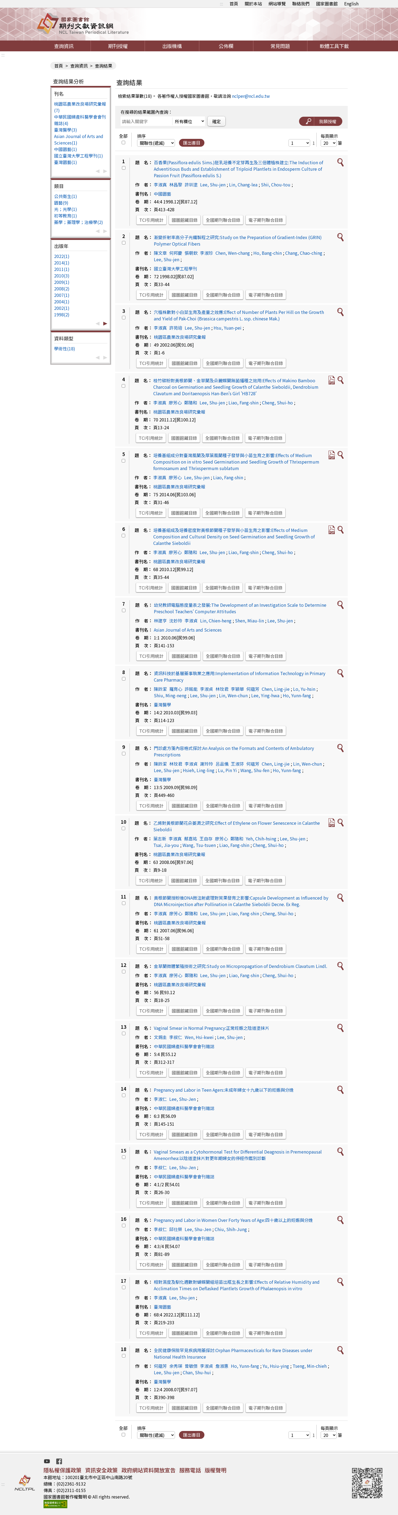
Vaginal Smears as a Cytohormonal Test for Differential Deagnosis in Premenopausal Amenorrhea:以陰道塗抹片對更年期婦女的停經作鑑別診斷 (238, 1154)
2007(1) (61, 295)
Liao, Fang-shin (243, 402)
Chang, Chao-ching (303, 253)
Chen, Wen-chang (232, 253)
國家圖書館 (327, 3)
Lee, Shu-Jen (182, 1099)
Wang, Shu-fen (254, 770)
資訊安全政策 (101, 1470)
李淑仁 (160, 1099)
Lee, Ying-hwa (265, 695)
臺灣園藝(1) (65, 162)
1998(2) (61, 314)
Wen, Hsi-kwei (199, 1037)
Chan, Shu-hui (197, 1372)
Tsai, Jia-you (166, 845)
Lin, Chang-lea (243, 184)
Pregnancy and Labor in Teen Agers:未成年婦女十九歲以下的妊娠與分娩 (224, 1090)
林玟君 (221, 689)
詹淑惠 (221, 1366)
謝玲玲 (206, 763)
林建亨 (160, 620)
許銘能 (191, 689)
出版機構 (172, 45)
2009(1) (61, 282)
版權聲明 (215, 1470)
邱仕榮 (175, 1229)
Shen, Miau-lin (249, 620)
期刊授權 (118, 45)
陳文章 (160, 253)
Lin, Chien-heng (215, 620)
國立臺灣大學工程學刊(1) (78, 155)
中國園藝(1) (65, 149)
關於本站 (253, 3)
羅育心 (175, 689)
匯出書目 (191, 142)
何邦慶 (175, 253)
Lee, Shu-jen (212, 184)
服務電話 (190, 1470)
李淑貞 (191, 620)
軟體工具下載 (334, 45)
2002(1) (61, 308)
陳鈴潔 (160, 689)
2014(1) (61, 262)
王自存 (206, 838)
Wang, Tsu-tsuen (199, 845)
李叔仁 (175, 1037)
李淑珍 (206, 253)
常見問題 (280, 45)
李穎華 (237, 689)
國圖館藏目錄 (185, 220)
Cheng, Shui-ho (277, 402)
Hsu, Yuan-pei (227, 327)
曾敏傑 (191, 1366)
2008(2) (61, 288)
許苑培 (175, 327)
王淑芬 (237, 763)
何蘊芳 (252, 763)
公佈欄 (226, 45)
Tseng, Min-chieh (310, 1366)
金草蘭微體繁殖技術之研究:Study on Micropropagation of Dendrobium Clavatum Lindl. (240, 966)
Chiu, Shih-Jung (231, 1229)
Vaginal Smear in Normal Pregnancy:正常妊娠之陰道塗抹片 (211, 1028)
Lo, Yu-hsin (304, 689)
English (351, 3)
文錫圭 (160, 1037)
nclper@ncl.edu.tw (251, 96)
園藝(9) (61, 202)
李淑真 (160, 184)
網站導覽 (277, 3)
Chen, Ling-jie (276, 689)
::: (221, 3)
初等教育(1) (65, 215)
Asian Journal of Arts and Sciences (188, 629)
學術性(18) (64, 348)
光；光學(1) (65, 209)
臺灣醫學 (162, 704)
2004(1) (61, 301)
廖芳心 (175, 402)
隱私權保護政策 (62, 1470)
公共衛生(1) (65, 196)
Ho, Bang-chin (267, 253)
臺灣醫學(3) (65, 129)
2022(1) (61, 256)
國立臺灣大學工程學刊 (175, 268)
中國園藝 (162, 193)
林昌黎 (175, 184)
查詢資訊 (64, 45)
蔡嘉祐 (190, 838)
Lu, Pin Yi (227, 770)
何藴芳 (252, 689)
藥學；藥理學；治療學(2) (78, 222)
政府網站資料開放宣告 (148, 1470)
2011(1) (61, 269)
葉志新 (159, 838)
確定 (216, 121)
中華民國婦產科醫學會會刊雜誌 (184, 1046)
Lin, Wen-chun (233, 695)
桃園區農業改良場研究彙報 (180, 337)
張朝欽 (191, 253)
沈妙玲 (175, 620)
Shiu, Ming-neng (170, 695)
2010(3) (61, 275)
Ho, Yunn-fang (297, 695)
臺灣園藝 (162, 1306)
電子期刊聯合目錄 (265, 220)
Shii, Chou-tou (275, 184)
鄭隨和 (190, 402)
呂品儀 (221, 763)
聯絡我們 (301, 3)
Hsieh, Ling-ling (198, 770)
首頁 (234, 3)
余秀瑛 (175, 1366)
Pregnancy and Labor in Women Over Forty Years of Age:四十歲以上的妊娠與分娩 (233, 1220)
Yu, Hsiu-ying (276, 1366)
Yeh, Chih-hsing (261, 838)
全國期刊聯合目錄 (223, 220)
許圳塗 (191, 184)
